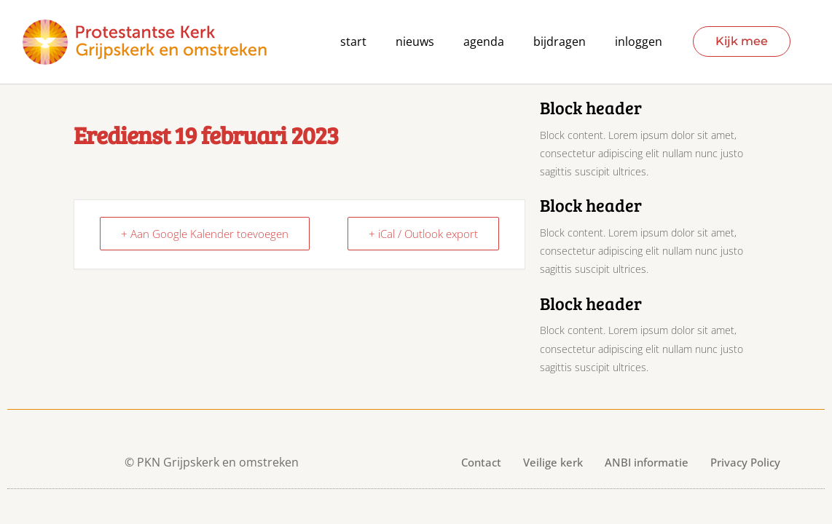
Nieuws (415, 42)
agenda (483, 42)
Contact (481, 462)
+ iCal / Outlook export (423, 233)
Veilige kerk (553, 462)
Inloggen (638, 42)
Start (353, 42)
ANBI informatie (646, 462)
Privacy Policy (745, 462)
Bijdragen (559, 42)
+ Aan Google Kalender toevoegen (205, 233)
